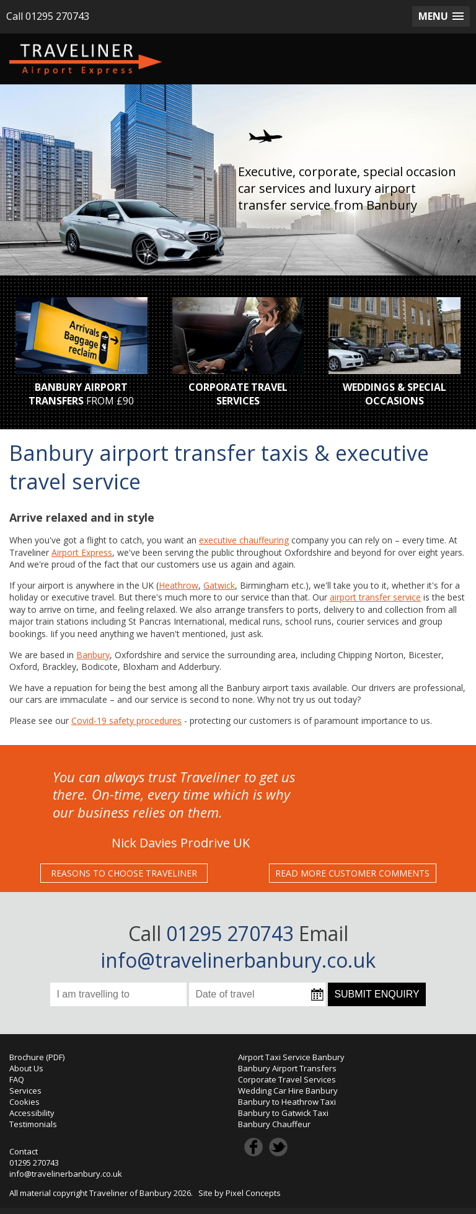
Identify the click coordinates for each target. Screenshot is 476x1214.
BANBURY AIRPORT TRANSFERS (78, 394)
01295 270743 (34, 1162)
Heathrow (178, 585)
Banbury (93, 655)
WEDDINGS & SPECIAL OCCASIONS (394, 394)
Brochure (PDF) (36, 1057)
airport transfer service (375, 597)
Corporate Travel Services (287, 1079)
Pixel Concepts (253, 1192)
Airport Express (81, 552)
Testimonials (33, 1124)
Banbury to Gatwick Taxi (283, 1112)
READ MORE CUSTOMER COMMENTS (352, 873)
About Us (26, 1068)
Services (25, 1090)
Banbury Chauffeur (274, 1124)
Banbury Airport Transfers (287, 1068)
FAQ (16, 1079)
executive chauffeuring (244, 540)
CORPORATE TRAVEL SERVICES (238, 394)
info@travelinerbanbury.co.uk (238, 960)
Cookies (24, 1101)
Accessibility (32, 1112)
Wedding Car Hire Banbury (288, 1090)
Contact (23, 1151)
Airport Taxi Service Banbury (291, 1057)
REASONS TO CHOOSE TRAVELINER (124, 873)
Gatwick (219, 585)
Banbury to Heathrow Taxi (287, 1101)
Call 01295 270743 (47, 16)
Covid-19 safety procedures (126, 720)
